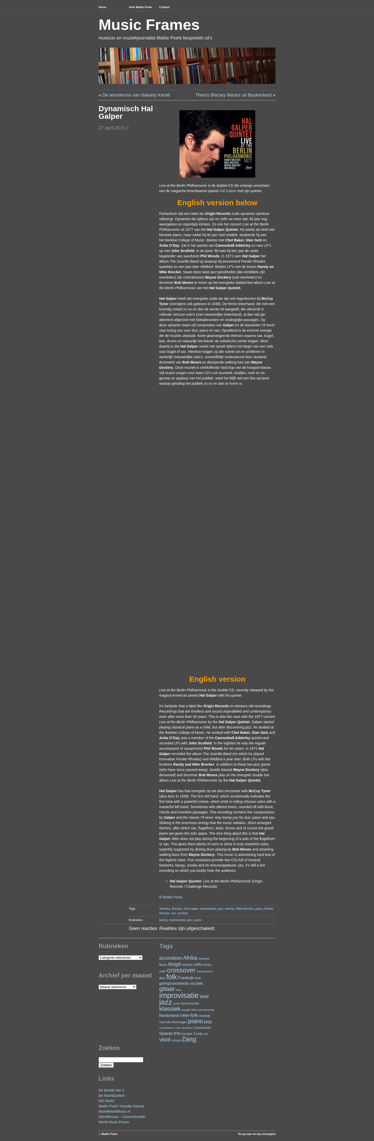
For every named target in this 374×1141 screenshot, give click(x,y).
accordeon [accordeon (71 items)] (170, 958)
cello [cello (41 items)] (198, 964)
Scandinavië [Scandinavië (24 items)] (202, 1028)
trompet (183, 913)
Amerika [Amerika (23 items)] (203, 959)
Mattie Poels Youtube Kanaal (121, 1106)
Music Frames (149, 24)
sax (173, 913)
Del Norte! (106, 1101)
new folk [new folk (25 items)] (165, 1022)
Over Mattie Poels (140, 7)
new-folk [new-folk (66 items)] (189, 1015)
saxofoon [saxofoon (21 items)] (187, 1027)
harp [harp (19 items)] (178, 989)
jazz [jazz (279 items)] (165, 1002)
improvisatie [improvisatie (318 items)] (179, 995)
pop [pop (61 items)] (208, 1021)
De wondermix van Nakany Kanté (136, 95)
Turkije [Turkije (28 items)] (198, 1034)
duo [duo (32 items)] (162, 978)
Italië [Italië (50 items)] (204, 996)
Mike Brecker (244, 908)
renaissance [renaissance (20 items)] (166, 1027)
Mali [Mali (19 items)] (194, 1009)
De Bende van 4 (111, 1090)
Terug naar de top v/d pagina (256, 1133)
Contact (164, 7)
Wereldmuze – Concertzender (122, 1117)
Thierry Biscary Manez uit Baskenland (233, 95)
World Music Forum (114, 1122)
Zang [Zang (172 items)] (188, 1039)
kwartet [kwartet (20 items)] (185, 1009)
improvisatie (208, 908)
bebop (163, 920)
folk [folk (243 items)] (171, 977)
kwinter (229, 908)
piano (259, 908)
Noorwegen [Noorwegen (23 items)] (179, 1022)
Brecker (177, 908)
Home (102, 7)
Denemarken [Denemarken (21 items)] (205, 971)
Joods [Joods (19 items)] (176, 1003)
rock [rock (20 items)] (177, 1027)
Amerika (164, 908)
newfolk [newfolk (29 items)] (205, 1016)
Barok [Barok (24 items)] (163, 965)
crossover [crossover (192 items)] (181, 970)
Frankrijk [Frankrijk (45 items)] (186, 977)
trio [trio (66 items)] (177, 1033)
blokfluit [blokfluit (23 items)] (187, 965)
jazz (220, 908)
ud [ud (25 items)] (205, 1034)
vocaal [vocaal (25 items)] (176, 1040)
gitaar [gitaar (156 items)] (167, 988)
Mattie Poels (172, 897)
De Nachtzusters (112, 1095)
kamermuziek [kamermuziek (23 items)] (190, 1003)
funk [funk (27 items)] (198, 978)
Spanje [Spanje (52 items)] (166, 1033)
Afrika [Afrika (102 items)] (190, 958)
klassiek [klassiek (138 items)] (169, 1009)
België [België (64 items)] (174, 964)
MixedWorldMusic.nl (114, 1111)
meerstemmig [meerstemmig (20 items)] (205, 1009)
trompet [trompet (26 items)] (186, 1034)
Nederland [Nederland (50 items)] (169, 1015)
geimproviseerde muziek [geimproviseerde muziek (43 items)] (181, 983)
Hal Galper (228, 191)
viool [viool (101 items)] (165, 1039)
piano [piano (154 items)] (195, 1021)
